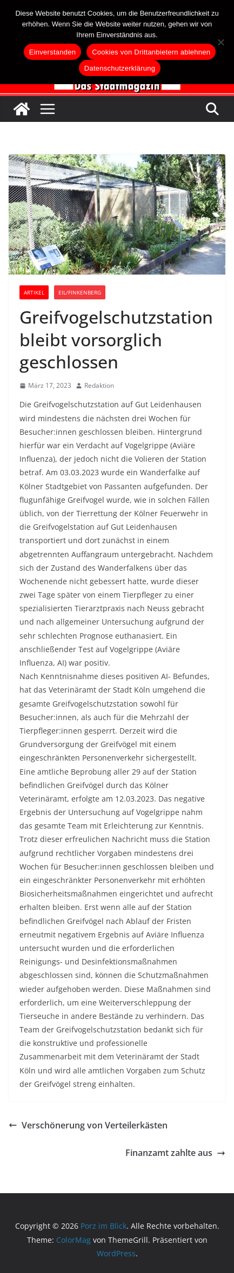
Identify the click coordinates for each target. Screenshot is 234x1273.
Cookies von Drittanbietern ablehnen (151, 52)
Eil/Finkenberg (79, 292)
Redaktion (99, 385)
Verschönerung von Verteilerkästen (88, 1125)
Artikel (34, 292)
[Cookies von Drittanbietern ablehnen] (220, 42)
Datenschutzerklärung (119, 68)
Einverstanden (52, 52)
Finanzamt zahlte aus (175, 1153)
